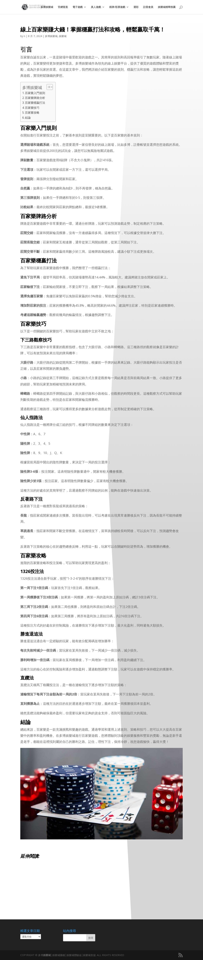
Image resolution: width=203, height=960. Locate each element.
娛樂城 (62, 36)
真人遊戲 (96, 7)
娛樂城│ (47, 955)
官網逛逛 (63, 7)
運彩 (136, 7)
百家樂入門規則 (35, 93)
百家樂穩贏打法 (35, 103)
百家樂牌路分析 (35, 98)
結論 (28, 118)
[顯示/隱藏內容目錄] (48, 87)
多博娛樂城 (47, 7)
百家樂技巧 (32, 108)
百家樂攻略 (32, 112)
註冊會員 (148, 7)
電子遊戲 (78, 7)
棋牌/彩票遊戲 (117, 7)
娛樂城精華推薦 (167, 7)
